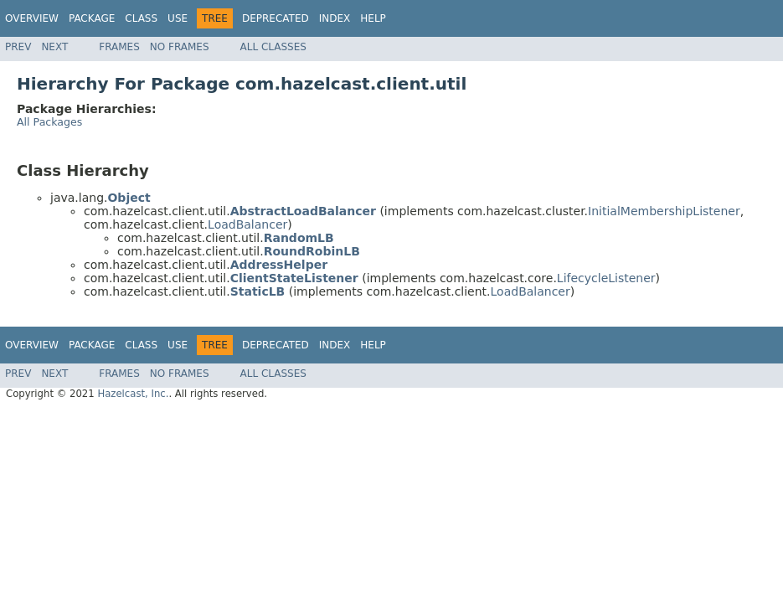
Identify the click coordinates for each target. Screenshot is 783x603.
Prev (18, 47)
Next (54, 47)
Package (92, 18)
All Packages (49, 122)
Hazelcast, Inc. (132, 393)
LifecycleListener (606, 278)
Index (335, 18)
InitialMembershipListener (664, 211)
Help (373, 18)
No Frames (179, 47)
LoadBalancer (247, 224)
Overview (32, 18)
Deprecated (275, 18)
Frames (119, 47)
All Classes (273, 47)
